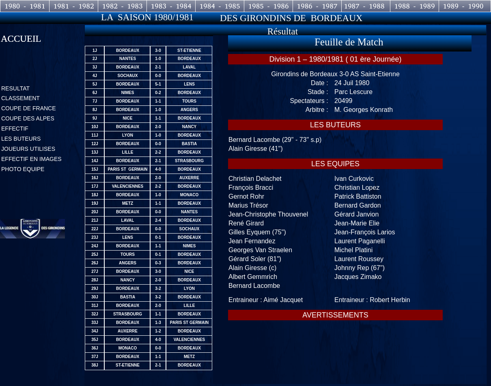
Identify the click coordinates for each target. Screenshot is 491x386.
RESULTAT (15, 88)
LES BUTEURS (21, 138)
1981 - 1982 (73, 6)
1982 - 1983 (122, 6)
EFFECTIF (14, 128)
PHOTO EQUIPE (22, 169)
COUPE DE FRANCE (28, 108)
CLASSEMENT (20, 98)
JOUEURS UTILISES (28, 149)
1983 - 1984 (171, 6)
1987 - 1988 (366, 6)
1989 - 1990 (463, 6)
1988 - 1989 (414, 6)
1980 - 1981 (24, 6)
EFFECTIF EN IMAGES (31, 159)
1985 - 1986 (268, 6)
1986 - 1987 (317, 6)
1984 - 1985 (219, 6)
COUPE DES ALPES (27, 118)
